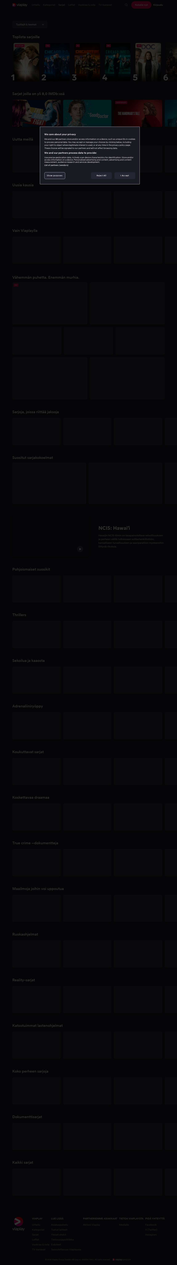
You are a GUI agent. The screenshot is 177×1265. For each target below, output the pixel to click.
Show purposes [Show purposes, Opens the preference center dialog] (54, 175)
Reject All (101, 175)
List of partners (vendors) (56, 165)
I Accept (124, 175)
